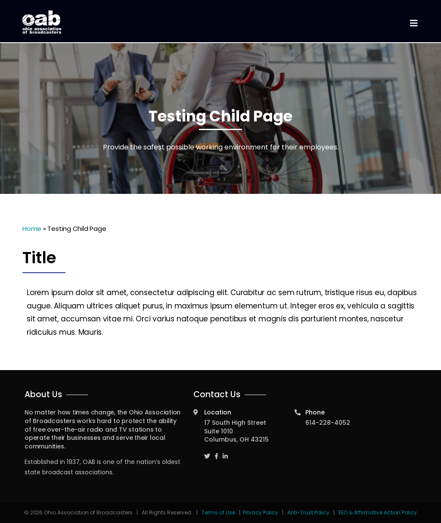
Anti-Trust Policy (308, 512)
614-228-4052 (327, 422)
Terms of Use (219, 512)
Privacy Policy (260, 512)
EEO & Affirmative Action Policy (378, 512)
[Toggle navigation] (413, 23)
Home (31, 228)
